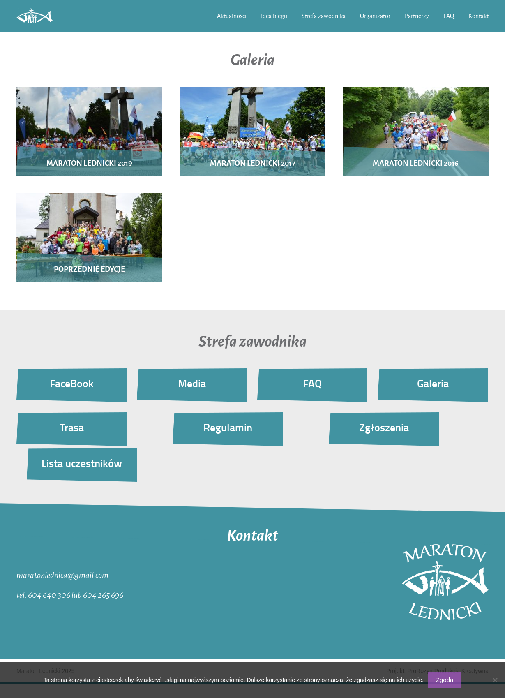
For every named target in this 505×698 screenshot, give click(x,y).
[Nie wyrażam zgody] (495, 680)
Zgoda (445, 679)
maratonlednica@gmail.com (62, 574)
